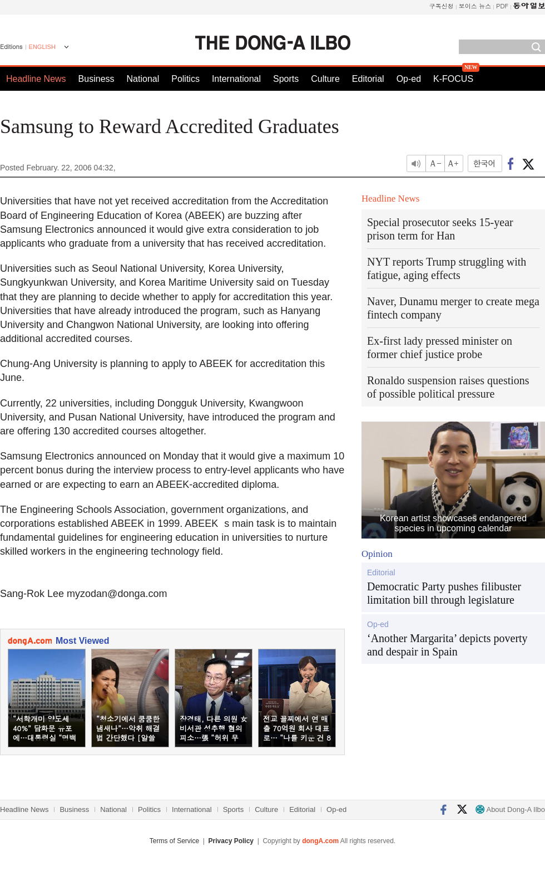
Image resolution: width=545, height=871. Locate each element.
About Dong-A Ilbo (510, 809)
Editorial (368, 79)
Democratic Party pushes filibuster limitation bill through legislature (444, 593)
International (236, 79)
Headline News (36, 79)
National (143, 79)
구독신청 (441, 6)
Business (96, 79)
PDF (502, 6)
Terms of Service (174, 841)
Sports (286, 79)
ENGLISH (42, 46)
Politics (185, 79)
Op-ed (409, 79)
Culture (325, 79)
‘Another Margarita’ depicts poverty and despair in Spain (447, 645)
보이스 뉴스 (475, 6)
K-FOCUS (453, 79)
